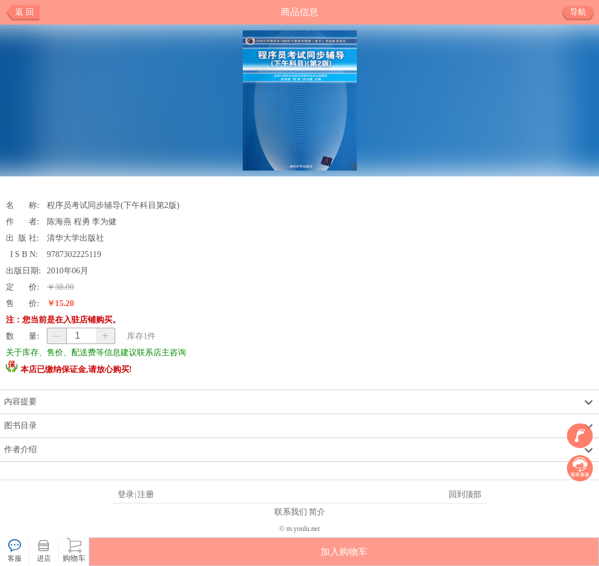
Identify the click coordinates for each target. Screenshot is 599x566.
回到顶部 (465, 494)
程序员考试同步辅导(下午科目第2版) (113, 205)
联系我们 (290, 511)
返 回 (24, 12)
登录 (126, 494)
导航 (582, 12)
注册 (145, 494)
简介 (317, 511)
